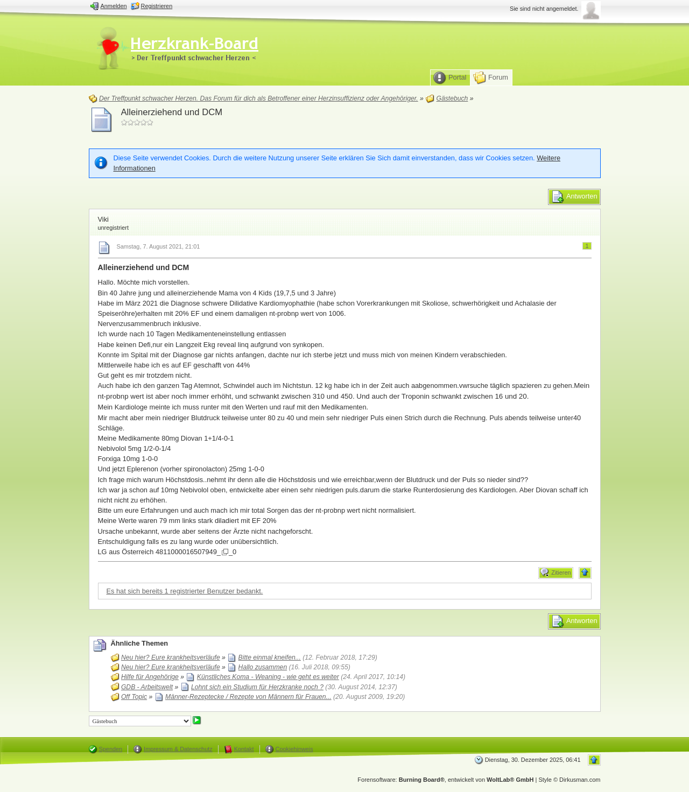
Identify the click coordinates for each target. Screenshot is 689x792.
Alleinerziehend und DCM (172, 112)
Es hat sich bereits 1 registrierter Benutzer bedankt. (185, 591)
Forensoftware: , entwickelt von (445, 779)
